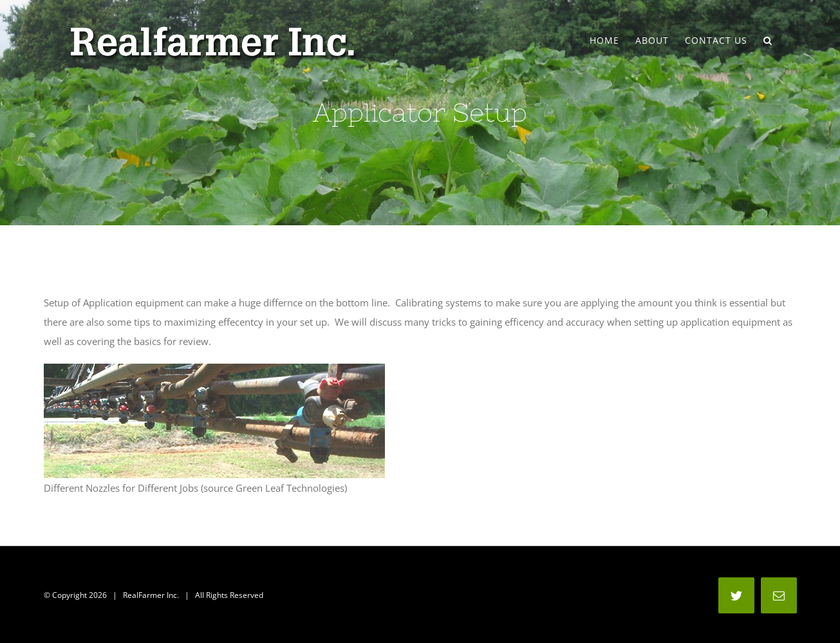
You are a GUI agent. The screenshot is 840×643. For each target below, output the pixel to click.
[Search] (767, 40)
